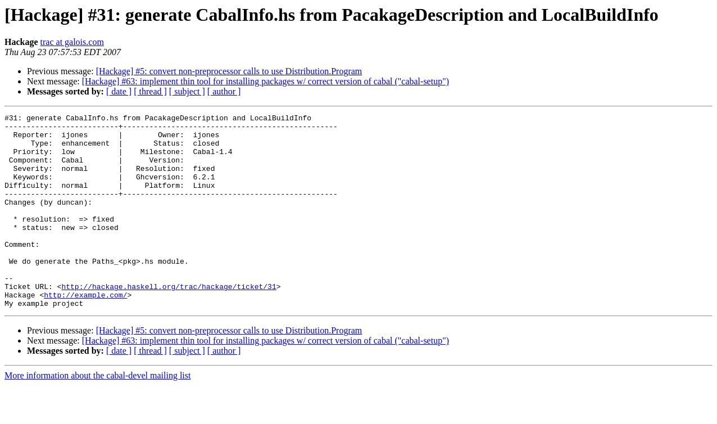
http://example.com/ (85, 332)
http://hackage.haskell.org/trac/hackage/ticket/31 (168, 322)
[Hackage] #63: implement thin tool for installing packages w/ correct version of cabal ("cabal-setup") (265, 81)
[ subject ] (187, 91)
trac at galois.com (72, 42)
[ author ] (224, 91)
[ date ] (118, 91)
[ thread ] (150, 91)
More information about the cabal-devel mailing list (97, 414)
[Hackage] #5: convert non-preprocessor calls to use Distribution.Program (229, 71)
